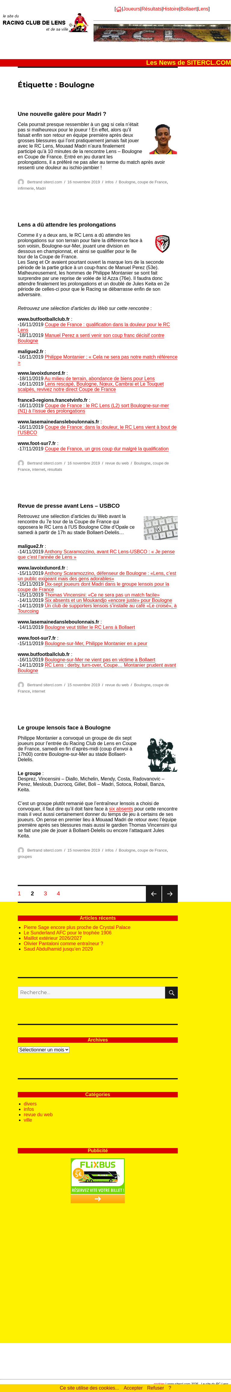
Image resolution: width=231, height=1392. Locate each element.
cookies (159, 1384)
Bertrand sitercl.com (44, 182)
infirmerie (26, 188)
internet (38, 469)
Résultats (151, 8)
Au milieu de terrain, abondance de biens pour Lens (100, 378)
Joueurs (131, 8)
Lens (203, 8)
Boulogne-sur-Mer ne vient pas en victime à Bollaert (100, 659)
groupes (25, 856)
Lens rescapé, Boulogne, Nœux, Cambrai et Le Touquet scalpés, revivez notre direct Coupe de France (91, 386)
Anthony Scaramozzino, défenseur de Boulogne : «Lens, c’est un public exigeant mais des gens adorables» (97, 576)
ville (28, 1120)
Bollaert (188, 8)
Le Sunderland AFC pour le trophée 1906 (68, 932)
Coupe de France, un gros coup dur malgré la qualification (107, 448)
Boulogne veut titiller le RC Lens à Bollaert (90, 627)
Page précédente (153, 901)
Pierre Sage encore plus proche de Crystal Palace (77, 927)
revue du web (117, 463)
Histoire (171, 8)
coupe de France (152, 182)
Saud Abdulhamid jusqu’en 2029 (58, 949)
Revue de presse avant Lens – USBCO (69, 506)
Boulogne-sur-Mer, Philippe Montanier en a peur (96, 643)
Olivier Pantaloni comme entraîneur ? (63, 943)
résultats (54, 469)
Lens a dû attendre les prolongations (67, 224)
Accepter (133, 1387)
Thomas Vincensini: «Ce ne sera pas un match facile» (102, 594)
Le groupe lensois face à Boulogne (64, 727)
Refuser (155, 1387)
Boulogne (127, 182)
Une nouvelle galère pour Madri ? (62, 114)
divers (30, 1103)
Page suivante (169, 901)
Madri (41, 188)
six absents (121, 808)
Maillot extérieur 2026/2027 (53, 938)
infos (109, 182)
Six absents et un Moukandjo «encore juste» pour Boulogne (108, 600)
